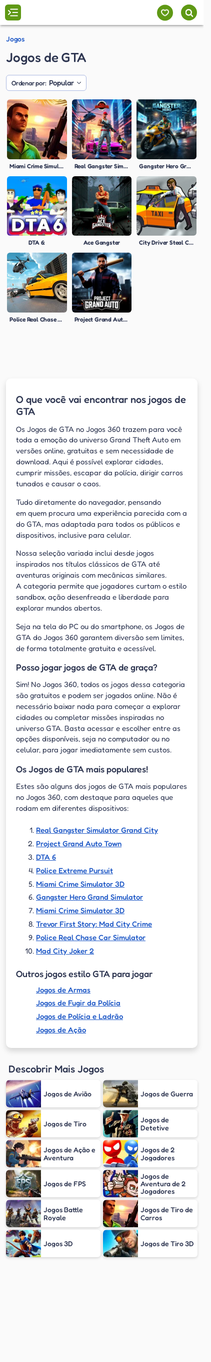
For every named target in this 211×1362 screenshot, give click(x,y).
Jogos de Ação (61, 1029)
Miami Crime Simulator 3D (80, 884)
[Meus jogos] (165, 12)
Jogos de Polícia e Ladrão (79, 1016)
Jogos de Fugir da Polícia (78, 1003)
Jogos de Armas (63, 990)
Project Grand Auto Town (79, 843)
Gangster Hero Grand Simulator (89, 897)
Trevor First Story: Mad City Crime (94, 924)
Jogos (15, 39)
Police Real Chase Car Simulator (91, 937)
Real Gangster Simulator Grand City (97, 830)
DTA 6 (46, 857)
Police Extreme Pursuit (74, 870)
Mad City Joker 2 (65, 951)
